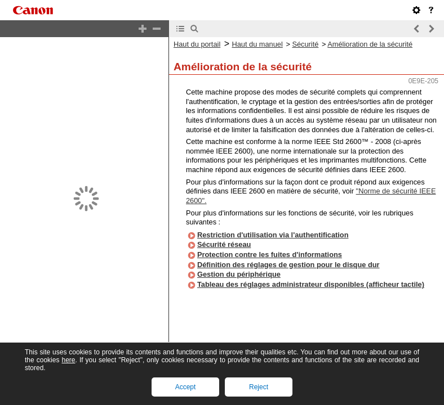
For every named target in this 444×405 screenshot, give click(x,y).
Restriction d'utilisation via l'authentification (272, 225)
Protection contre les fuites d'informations (269, 245)
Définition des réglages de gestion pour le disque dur (288, 255)
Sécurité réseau (224, 235)
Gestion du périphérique (239, 264)
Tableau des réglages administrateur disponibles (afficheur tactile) (310, 275)
